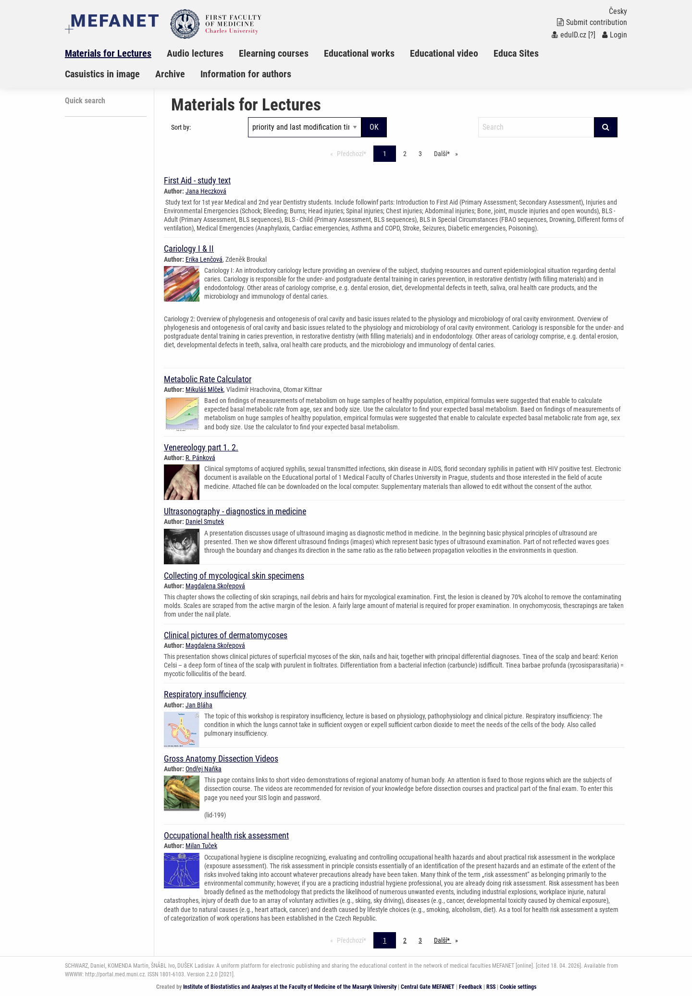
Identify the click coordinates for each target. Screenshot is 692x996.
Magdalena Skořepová (215, 586)
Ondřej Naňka (203, 769)
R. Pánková (200, 458)
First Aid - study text (197, 180)
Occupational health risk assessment (226, 835)
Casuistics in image (102, 74)
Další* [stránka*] (448, 153)
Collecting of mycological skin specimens (234, 576)
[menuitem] (116, 53)
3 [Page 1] (420, 154)
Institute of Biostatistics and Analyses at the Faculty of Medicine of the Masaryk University (289, 987)
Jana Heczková (205, 191)
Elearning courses (274, 53)
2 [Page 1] (405, 154)
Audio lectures (195, 53)
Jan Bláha (198, 705)
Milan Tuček (201, 846)
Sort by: (181, 127)
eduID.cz (569, 34)
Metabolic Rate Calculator (207, 379)
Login (614, 34)
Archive (170, 74)
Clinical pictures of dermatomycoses (225, 635)
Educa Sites (516, 53)
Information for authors (245, 74)
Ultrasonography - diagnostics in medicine (235, 511)
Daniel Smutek (204, 521)
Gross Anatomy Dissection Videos (221, 758)
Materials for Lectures (108, 53)
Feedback (470, 987)
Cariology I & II (189, 248)
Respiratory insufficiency (205, 694)
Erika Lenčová (203, 259)
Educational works (359, 53)
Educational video (444, 53)
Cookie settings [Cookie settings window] (518, 987)
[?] (591, 34)
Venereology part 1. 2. (201, 447)
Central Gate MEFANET (428, 987)
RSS (490, 987)
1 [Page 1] (384, 154)
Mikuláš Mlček (204, 389)
